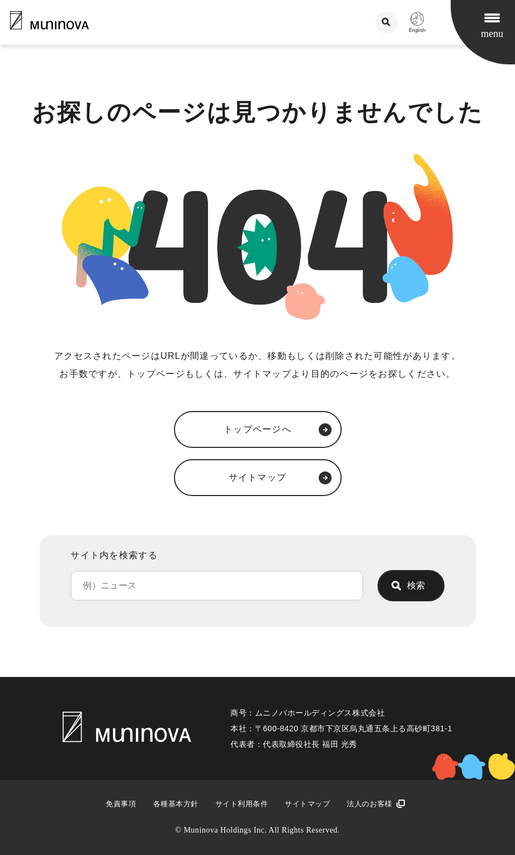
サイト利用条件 (241, 804)
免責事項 (121, 804)
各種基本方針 (176, 804)
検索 (416, 585)
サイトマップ (307, 804)
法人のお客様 (369, 804)
